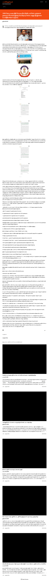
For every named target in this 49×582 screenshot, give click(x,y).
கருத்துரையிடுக (5, 337)
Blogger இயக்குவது (24, 579)
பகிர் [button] (44, 330)
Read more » (44, 386)
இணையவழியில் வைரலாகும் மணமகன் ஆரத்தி (12, 469)
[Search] (41, 2)
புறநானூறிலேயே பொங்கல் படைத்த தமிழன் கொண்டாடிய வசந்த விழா (17, 422)
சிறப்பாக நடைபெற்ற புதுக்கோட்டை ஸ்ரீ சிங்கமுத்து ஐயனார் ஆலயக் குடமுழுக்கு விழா (20, 516)
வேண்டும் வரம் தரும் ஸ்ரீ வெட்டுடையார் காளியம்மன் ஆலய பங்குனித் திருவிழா (19, 375)
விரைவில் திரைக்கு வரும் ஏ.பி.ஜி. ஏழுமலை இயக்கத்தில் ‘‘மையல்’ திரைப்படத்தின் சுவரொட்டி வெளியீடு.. (24, 563)
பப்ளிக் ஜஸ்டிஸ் (7, 2)
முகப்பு (4, 6)
